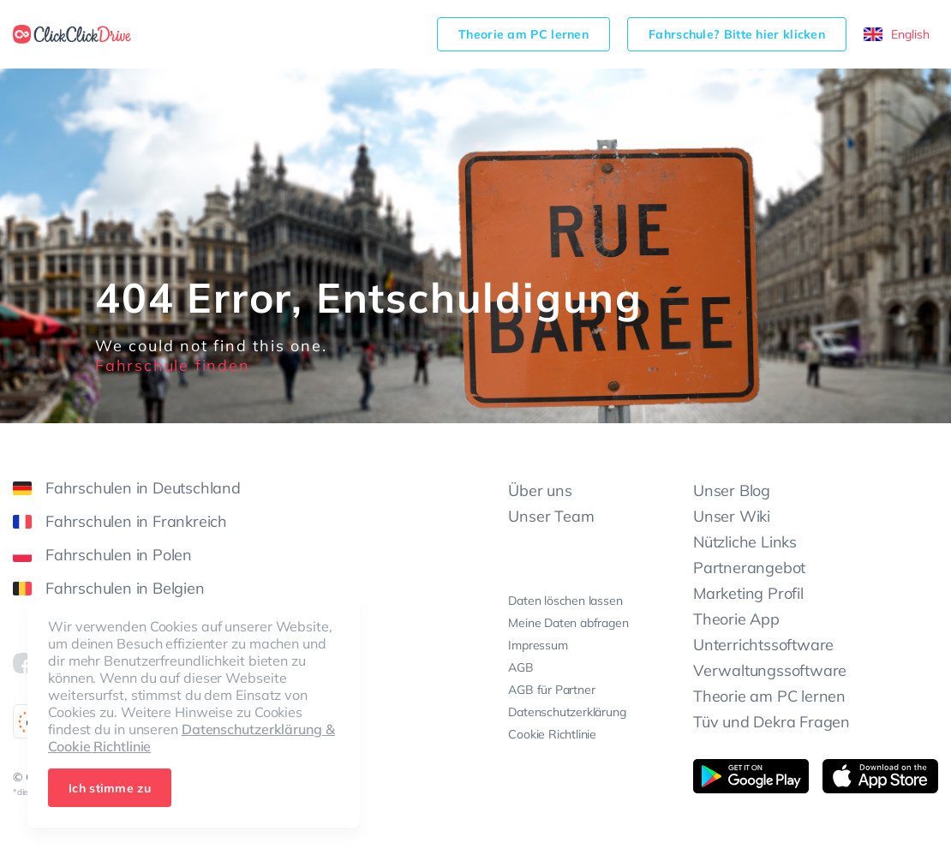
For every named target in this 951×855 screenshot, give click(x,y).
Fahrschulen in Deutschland (127, 488)
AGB (520, 667)
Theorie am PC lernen (523, 34)
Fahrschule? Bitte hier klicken (737, 34)
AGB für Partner (551, 689)
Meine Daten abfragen (568, 623)
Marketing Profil (748, 593)
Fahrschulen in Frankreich (120, 521)
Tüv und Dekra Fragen (771, 722)
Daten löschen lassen (565, 600)
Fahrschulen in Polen (102, 555)
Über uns (539, 490)
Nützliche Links (745, 542)
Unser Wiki (731, 516)
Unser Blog (731, 490)
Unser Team (551, 516)
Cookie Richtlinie (552, 734)
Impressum (537, 645)
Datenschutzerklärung (566, 712)
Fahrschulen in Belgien (109, 588)
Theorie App (736, 619)
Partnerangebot (749, 567)
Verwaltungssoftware (769, 670)
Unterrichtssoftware (763, 645)
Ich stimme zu (110, 788)
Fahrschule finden (172, 365)
